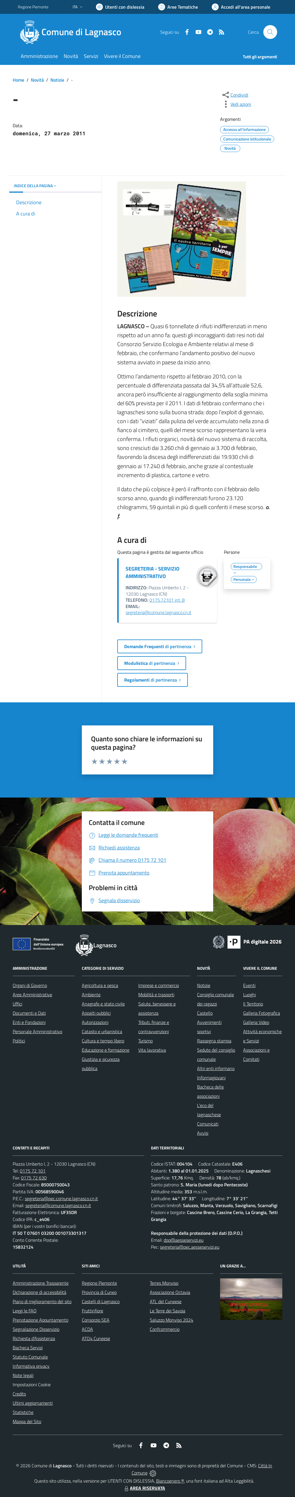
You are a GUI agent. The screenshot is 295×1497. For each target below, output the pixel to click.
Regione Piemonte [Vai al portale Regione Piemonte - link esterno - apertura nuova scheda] (33, 7)
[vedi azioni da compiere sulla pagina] (236, 104)
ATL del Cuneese (165, 1301)
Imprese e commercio (158, 985)
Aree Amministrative (32, 994)
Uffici (17, 1003)
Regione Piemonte (99, 1283)
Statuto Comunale (30, 1356)
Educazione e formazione (105, 1049)
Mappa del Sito (27, 1421)
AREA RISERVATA (144, 1488)
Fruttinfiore (92, 1310)
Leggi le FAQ (25, 1310)
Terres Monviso (164, 1283)
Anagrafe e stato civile (103, 1003)
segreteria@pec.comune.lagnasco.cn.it (61, 1198)
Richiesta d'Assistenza (34, 1338)
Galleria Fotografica (261, 1013)
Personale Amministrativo (37, 1031)
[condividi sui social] (234, 95)
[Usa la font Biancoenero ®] (120, 7)
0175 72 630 (34, 1177)
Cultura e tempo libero (103, 1040)
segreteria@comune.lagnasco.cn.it (158, 612)
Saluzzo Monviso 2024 (171, 1319)
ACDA (87, 1329)
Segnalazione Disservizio (36, 1329)
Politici (19, 1040)
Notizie (57, 79)
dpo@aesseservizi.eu (183, 1240)
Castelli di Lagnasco (101, 1301)
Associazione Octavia (170, 1292)
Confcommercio (164, 1329)
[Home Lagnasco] (73, 32)
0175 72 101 (33, 1170)
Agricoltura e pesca (100, 985)
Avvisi (202, 1133)
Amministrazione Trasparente (41, 1283)
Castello (205, 1013)
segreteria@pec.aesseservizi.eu (189, 1246)
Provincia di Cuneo (99, 1292)
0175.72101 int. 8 (167, 599)
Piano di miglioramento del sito (42, 1301)
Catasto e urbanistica (102, 1031)
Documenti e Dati (29, 1013)
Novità (37, 79)
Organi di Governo (30, 985)
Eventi (249, 985)
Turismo (145, 1040)
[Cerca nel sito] (270, 32)
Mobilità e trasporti (156, 994)
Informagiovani (211, 1077)
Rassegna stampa (214, 1040)
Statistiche (23, 1412)
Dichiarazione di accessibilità (39, 1292)
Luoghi (249, 994)
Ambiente (91, 994)
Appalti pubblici (96, 1013)
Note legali (23, 1375)
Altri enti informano (216, 1068)
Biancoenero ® (170, 1480)
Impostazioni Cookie (32, 1384)
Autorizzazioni (95, 1022)
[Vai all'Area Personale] (241, 7)
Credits (19, 1393)
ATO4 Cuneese (96, 1338)
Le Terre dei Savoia (167, 1310)
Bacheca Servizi (28, 1347)
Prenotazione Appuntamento (40, 1319)
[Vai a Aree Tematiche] (178, 7)
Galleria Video (256, 1022)
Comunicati (207, 1123)
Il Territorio (253, 1003)
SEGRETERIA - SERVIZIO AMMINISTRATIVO (152, 572)
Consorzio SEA (95, 1319)
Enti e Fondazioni (29, 1022)
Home (18, 79)
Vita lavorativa (152, 1049)
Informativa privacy (31, 1366)
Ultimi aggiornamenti (33, 1403)
